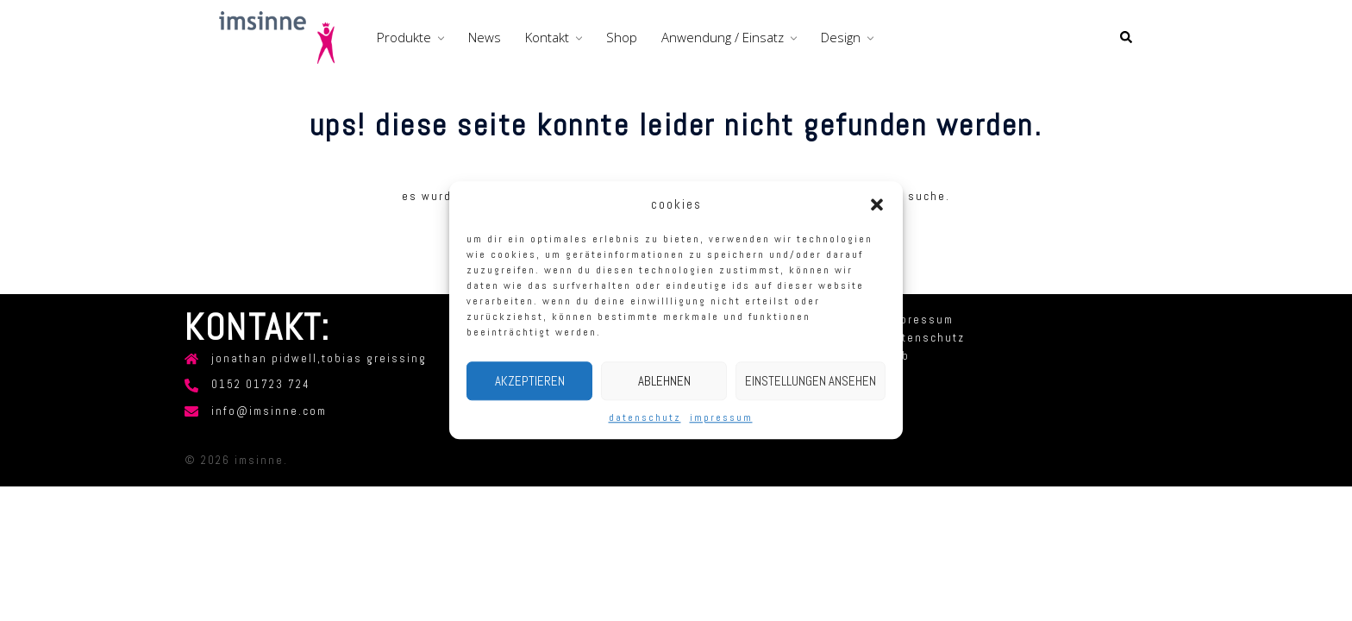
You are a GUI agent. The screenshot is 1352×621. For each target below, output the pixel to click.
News (484, 37)
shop (621, 37)
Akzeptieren (530, 381)
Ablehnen (664, 381)
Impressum (721, 418)
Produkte (404, 37)
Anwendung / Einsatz (722, 37)
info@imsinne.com (269, 412)
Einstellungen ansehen (810, 381)
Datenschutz (645, 418)
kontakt (547, 37)
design (841, 37)
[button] (877, 204)
